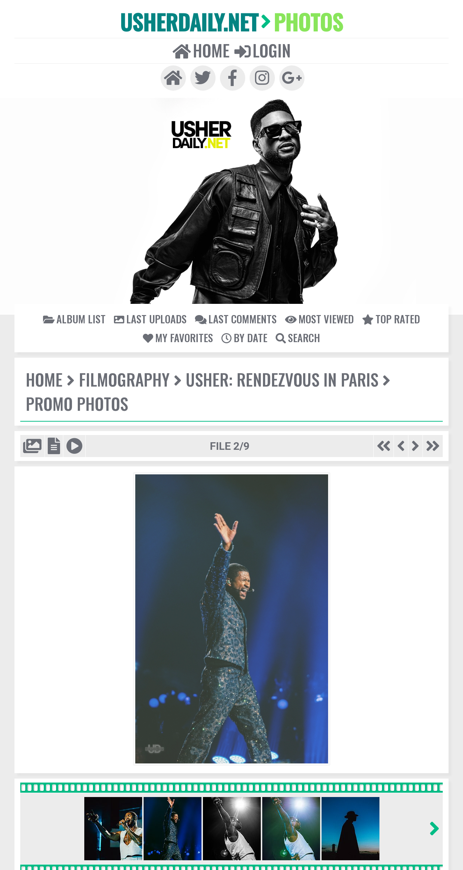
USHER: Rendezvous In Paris (282, 379)
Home (201, 50)
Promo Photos (77, 403)
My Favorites (178, 337)
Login (262, 50)
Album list (74, 318)
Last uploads (150, 318)
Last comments (236, 318)
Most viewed (319, 318)
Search (298, 337)
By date (244, 337)
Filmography (124, 379)
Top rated (391, 318)
